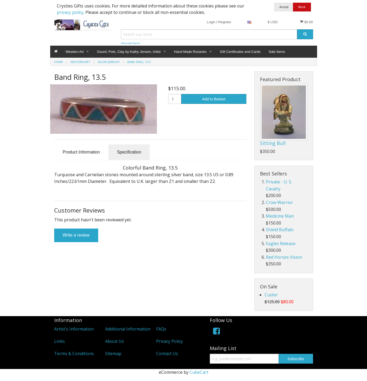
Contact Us (167, 353)
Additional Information (128, 329)
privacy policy (70, 12)
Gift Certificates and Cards (240, 52)
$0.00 (306, 22)
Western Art (75, 52)
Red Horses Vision (284, 257)
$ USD (272, 22)
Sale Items (277, 52)
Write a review (76, 235)
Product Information (81, 152)
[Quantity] (174, 99)
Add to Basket (213, 99)
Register (224, 22)
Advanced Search (130, 43)
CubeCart (199, 372)
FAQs (161, 329)
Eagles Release (280, 243)
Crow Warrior (279, 202)
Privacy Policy (169, 341)
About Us (114, 341)
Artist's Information (74, 329)
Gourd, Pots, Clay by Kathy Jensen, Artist (128, 52)
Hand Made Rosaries (190, 52)
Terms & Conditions (74, 353)
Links (59, 341)
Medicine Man (280, 216)
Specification (129, 152)
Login (211, 22)
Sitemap (113, 353)
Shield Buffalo (280, 230)
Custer (271, 295)
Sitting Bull (273, 143)
